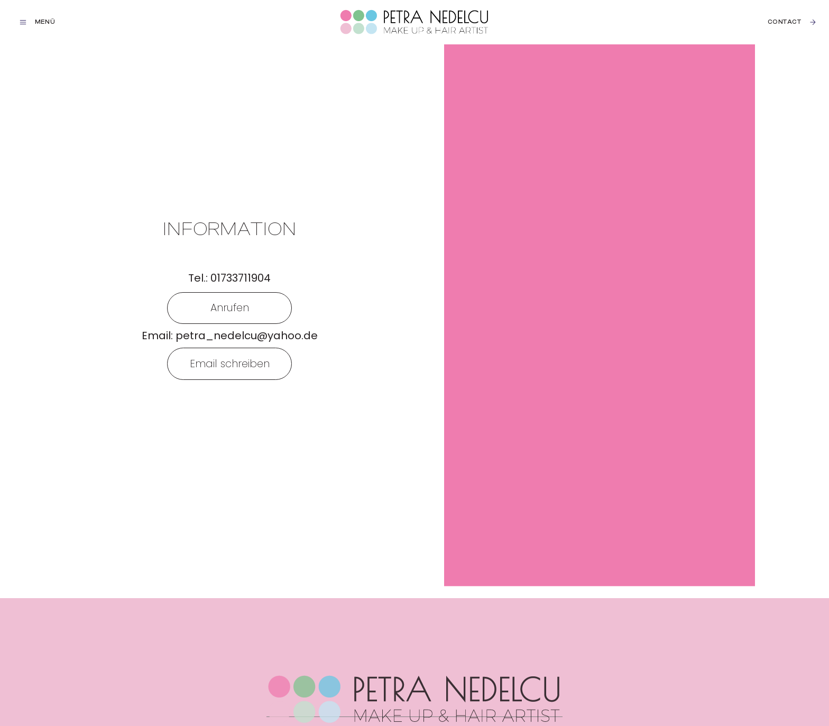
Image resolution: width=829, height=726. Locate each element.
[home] (414, 22)
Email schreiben (230, 363)
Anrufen (229, 307)
